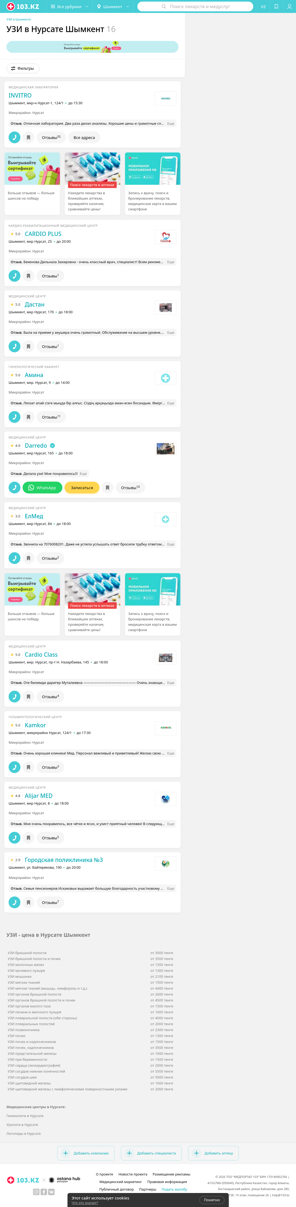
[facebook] (44, 1192)
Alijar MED (38, 795)
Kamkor (35, 725)
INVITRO (20, 95)
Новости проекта (133, 1174)
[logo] (23, 6)
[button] (69, 6)
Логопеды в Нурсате (23, 1133)
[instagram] (36, 1192)
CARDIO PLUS (43, 234)
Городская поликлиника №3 (64, 860)
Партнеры (147, 1189)
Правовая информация (167, 1181)
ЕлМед (34, 516)
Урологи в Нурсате (22, 1124)
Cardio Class (41, 654)
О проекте (104, 1174)
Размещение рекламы (171, 1174)
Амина (34, 375)
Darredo (36, 445)
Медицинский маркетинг (120, 1181)
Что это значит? (85, 1202)
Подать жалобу (174, 1189)
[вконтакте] (51, 1192)
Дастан (34, 304)
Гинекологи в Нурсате (25, 1115)
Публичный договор (116, 1189)
